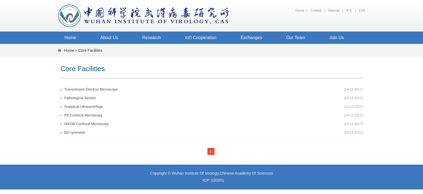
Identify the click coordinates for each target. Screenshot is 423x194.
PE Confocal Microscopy (83, 115)
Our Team (295, 37)
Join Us (336, 37)
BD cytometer (75, 132)
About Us (109, 37)
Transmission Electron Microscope (91, 89)
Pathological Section (80, 98)
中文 (349, 10)
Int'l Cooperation (200, 37)
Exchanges (251, 37)
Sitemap (334, 10)
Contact (316, 10)
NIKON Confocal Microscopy (86, 124)
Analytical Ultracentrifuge (83, 107)
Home (299, 10)
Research (151, 37)
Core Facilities (90, 50)
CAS (362, 10)
